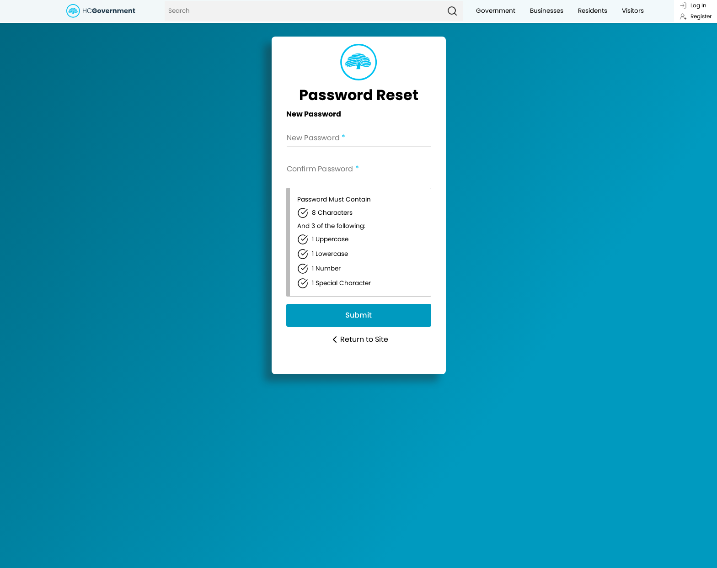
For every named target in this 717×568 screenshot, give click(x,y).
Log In (693, 5)
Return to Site (358, 339)
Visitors (633, 10)
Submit (358, 315)
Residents (592, 10)
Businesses (546, 10)
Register (696, 16)
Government (495, 10)
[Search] (303, 11)
